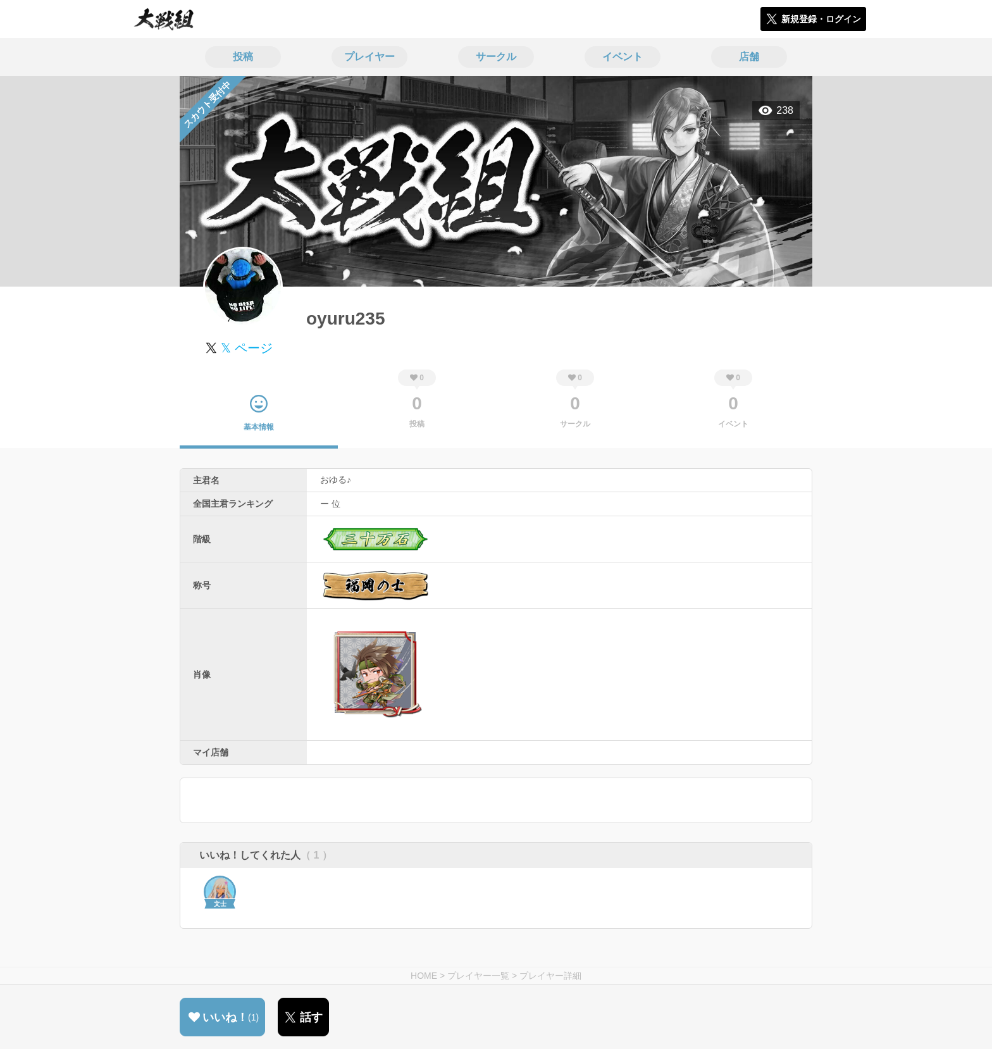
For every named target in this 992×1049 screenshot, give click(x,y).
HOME (424, 976)
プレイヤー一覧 (478, 976)
